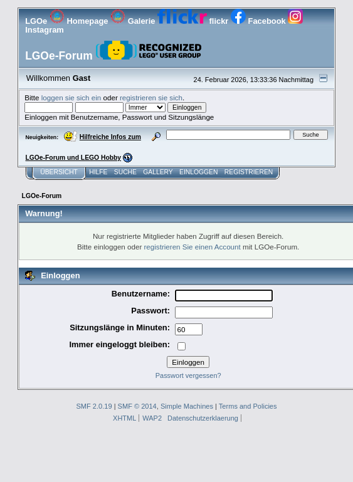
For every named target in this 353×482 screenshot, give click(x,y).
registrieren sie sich (151, 97)
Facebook (259, 21)
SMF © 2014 (137, 406)
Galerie (133, 21)
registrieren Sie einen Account (192, 247)
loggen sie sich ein (71, 97)
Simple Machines (187, 406)
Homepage (80, 21)
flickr (194, 21)
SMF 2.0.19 (94, 406)
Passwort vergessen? (188, 375)
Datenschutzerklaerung (202, 418)
